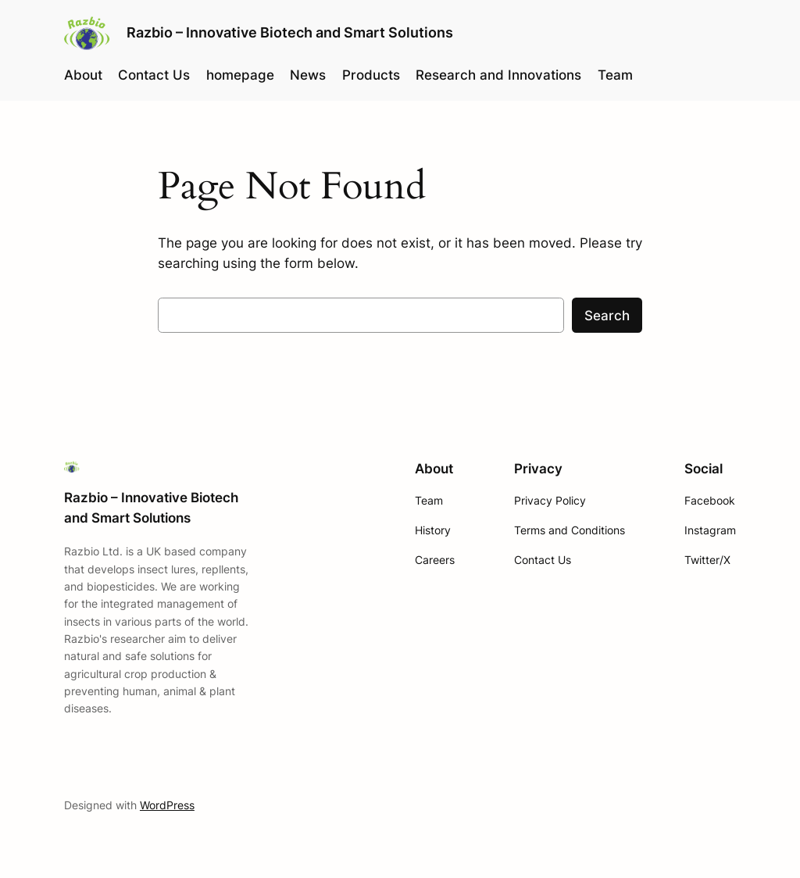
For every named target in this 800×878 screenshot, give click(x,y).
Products (371, 75)
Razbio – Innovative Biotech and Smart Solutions (290, 32)
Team (615, 75)
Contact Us (154, 75)
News (308, 75)
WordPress (167, 805)
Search (607, 315)
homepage (240, 75)
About (83, 75)
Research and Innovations (498, 75)
